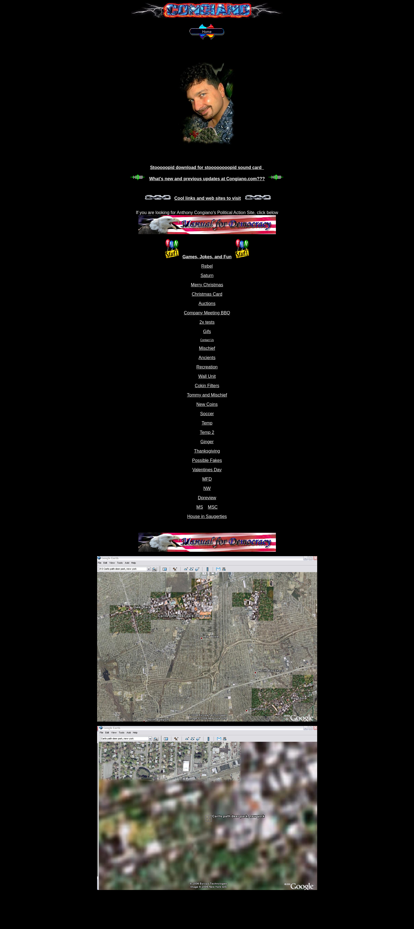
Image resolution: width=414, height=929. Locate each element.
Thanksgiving (207, 451)
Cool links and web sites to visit (207, 198)
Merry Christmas (207, 284)
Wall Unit (207, 376)
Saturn (207, 275)
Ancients (207, 357)
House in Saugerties (207, 516)
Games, (190, 256)
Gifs (207, 331)
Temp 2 (207, 432)
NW (207, 488)
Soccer (207, 413)
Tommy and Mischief (207, 395)
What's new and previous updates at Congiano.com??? (207, 178)
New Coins (207, 404)
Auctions (207, 303)
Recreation (207, 367)
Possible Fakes (207, 460)
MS (199, 507)
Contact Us (207, 340)
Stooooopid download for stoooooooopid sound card (207, 167)
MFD (207, 479)
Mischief (207, 348)
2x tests (207, 322)
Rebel (207, 266)
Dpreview (207, 497)
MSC (213, 507)
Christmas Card (207, 294)
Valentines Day (206, 469)
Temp (207, 423)
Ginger (206, 441)
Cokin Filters (207, 385)
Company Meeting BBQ (207, 312)
